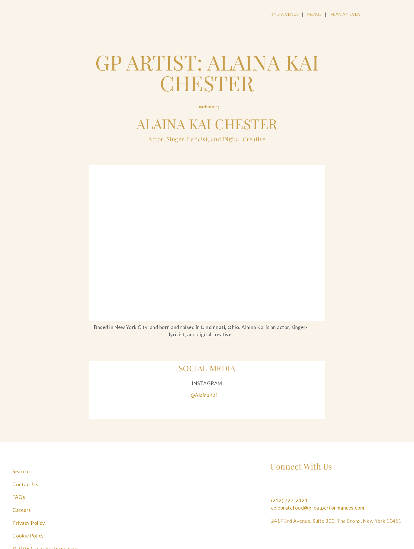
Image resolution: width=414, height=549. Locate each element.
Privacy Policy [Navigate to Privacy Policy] (28, 523)
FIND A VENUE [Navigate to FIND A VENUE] (284, 14)
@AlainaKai (204, 395)
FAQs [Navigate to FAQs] (18, 497)
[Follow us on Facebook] (274, 487)
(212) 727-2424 (289, 500)
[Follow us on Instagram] (294, 487)
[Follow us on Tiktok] (353, 487)
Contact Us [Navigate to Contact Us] (25, 484)
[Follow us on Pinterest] (313, 487)
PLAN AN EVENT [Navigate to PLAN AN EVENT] (347, 14)
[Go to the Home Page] (50, 15)
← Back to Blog (207, 107)
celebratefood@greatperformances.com (318, 508)
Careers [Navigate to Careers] (21, 510)
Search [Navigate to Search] (20, 471)
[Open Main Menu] (400, 15)
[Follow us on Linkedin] (333, 487)
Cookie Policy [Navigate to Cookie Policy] (28, 536)
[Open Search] (378, 15)
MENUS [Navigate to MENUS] (314, 14)
